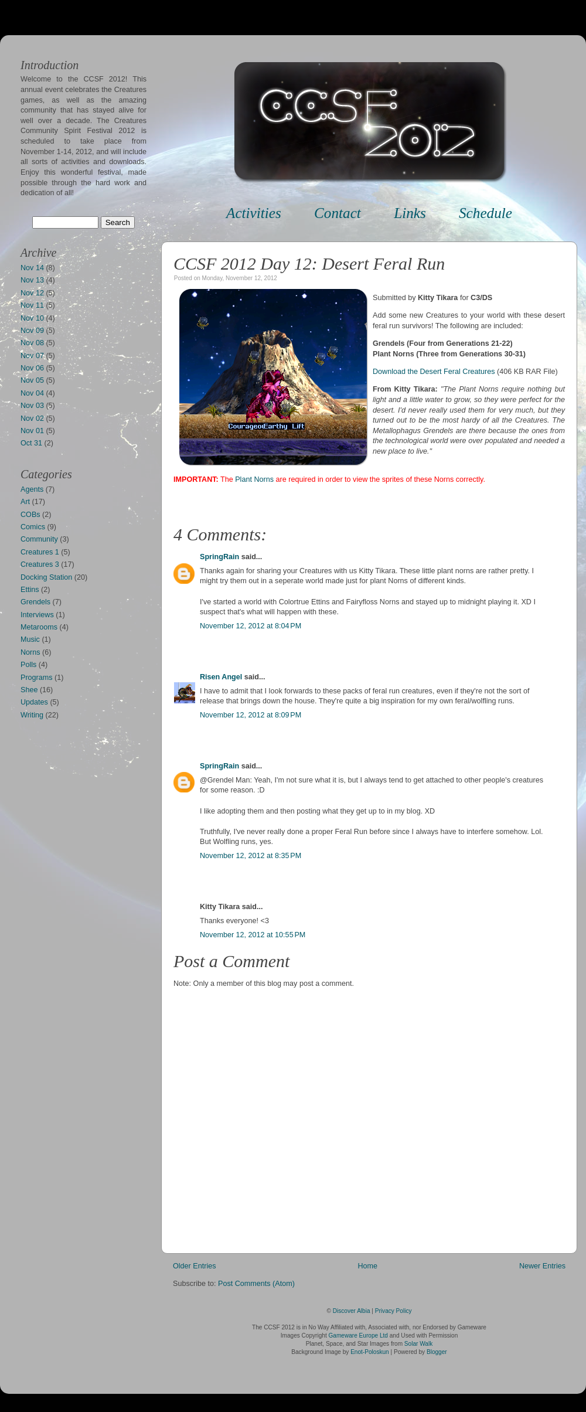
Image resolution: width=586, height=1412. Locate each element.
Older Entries (194, 1266)
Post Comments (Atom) (256, 1284)
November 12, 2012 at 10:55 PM (252, 935)
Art (25, 502)
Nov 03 (32, 406)
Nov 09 (32, 330)
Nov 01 (32, 431)
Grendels (35, 602)
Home (367, 1266)
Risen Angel (221, 677)
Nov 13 (32, 280)
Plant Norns (254, 479)
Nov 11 (32, 305)
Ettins (30, 590)
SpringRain (219, 557)
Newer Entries (542, 1266)
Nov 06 (32, 368)
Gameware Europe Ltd (358, 1335)
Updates (34, 702)
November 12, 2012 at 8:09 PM (250, 715)
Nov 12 (32, 293)
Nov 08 (32, 343)
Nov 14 (32, 268)
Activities (253, 213)
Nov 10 (32, 318)
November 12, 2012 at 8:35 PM (250, 856)
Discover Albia (351, 1311)
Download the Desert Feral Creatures (434, 372)
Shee (29, 690)
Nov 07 (32, 356)
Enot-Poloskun (369, 1352)
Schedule (485, 213)
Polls (28, 665)
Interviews (37, 615)
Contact (337, 213)
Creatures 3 (40, 564)
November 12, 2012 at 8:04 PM (250, 626)
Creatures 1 (40, 552)
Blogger (437, 1352)
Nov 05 (32, 380)
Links (410, 213)
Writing (32, 715)
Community (39, 539)
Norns (30, 652)
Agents (32, 489)
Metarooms (39, 627)
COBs (30, 515)
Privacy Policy (393, 1311)
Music (30, 639)
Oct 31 (31, 443)
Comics (33, 527)
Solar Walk (418, 1343)
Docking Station (46, 577)
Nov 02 (32, 418)
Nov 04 (32, 393)
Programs (37, 677)
